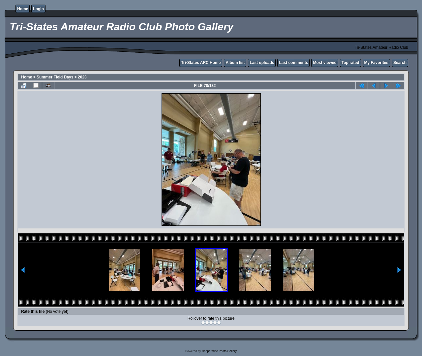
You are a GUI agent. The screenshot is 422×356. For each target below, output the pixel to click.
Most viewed (324, 62)
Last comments (293, 62)
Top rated (350, 62)
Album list (235, 62)
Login (38, 9)
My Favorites (376, 62)
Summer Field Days (55, 77)
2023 (82, 77)
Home (22, 9)
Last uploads (262, 62)
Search (400, 62)
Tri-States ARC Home (201, 62)
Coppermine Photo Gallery (219, 351)
